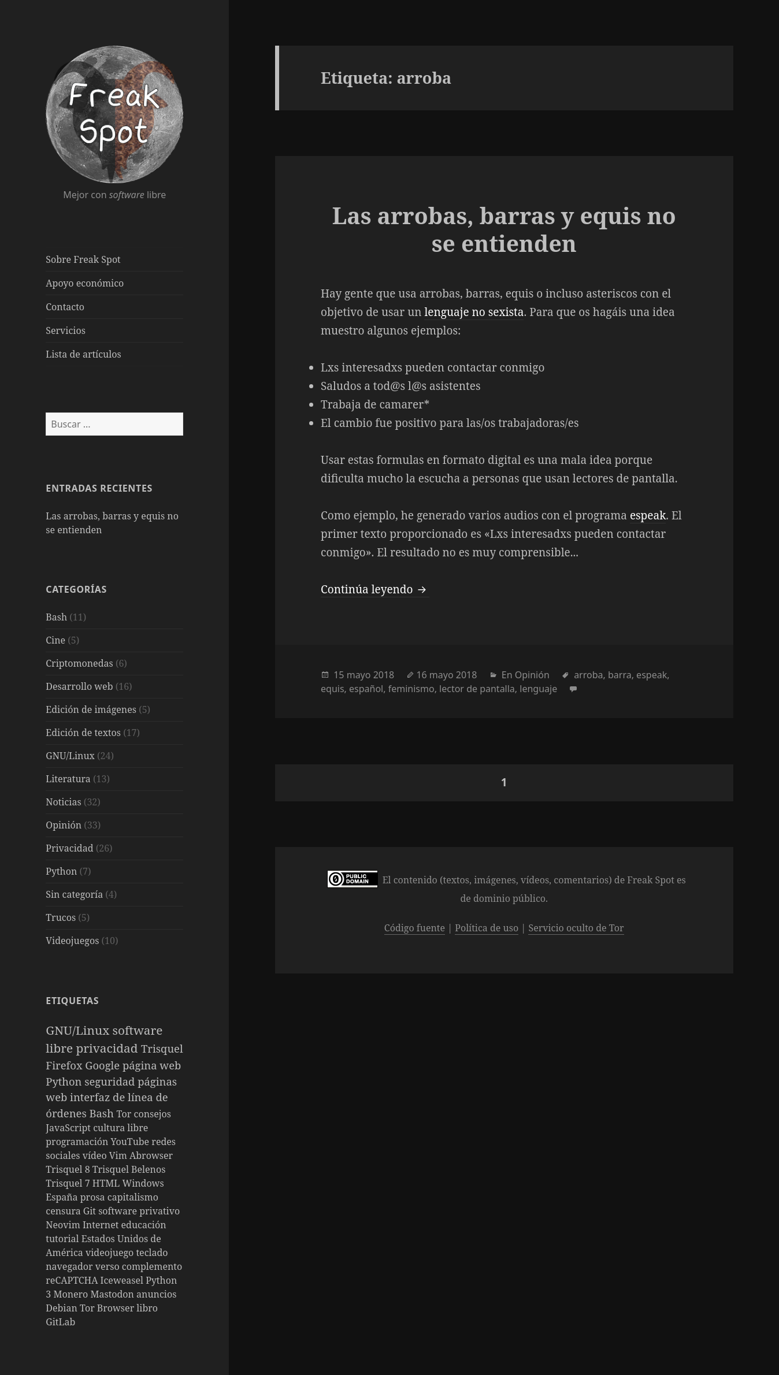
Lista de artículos (83, 354)
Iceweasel (123, 1280)
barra (620, 674)
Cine (55, 640)
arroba (588, 674)
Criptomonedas (79, 663)
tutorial (63, 1238)
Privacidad (69, 848)
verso (108, 1266)
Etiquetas (72, 1000)
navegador (70, 1266)
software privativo (139, 1211)
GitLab (60, 1321)
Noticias (63, 802)
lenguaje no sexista (474, 311)
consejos (152, 1114)
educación (143, 1224)
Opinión (63, 825)
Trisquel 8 (69, 1169)
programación (78, 1141)
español (366, 688)
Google (104, 1065)
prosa (93, 1197)
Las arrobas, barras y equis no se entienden (504, 229)
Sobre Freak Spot (83, 259)
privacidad (108, 1048)
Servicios (66, 330)
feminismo (411, 688)
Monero (71, 1294)
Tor (125, 1114)
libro (147, 1308)
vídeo (96, 1155)
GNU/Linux (70, 755)
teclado (152, 1252)
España (63, 1197)
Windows (143, 1183)
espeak (648, 515)
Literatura (68, 778)
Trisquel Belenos (129, 1169)
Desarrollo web (79, 686)
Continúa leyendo (375, 589)
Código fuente (414, 927)
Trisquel (162, 1048)
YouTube (131, 1141)
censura (64, 1211)
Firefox (65, 1065)
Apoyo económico (85, 283)
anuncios (156, 1294)
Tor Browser (108, 1308)
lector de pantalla (477, 688)
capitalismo (132, 1197)
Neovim (64, 1224)
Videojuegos (72, 940)
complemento (152, 1266)
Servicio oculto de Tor (576, 927)
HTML (107, 1183)
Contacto (65, 306)
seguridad (111, 1081)
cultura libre (120, 1127)
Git (90, 1211)
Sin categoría (74, 894)
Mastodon (113, 1294)
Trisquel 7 (69, 1183)
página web (152, 1065)
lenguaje (538, 688)
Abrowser (151, 1155)
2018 (384, 674)
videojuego (111, 1252)
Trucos (61, 917)
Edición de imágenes (91, 709)
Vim (119, 1155)
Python (61, 871)
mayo (359, 674)
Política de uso (486, 927)
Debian (63, 1308)
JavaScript (69, 1127)
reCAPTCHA (73, 1280)
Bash (56, 617)
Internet (102, 1224)
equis (332, 688)
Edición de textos (83, 732)
